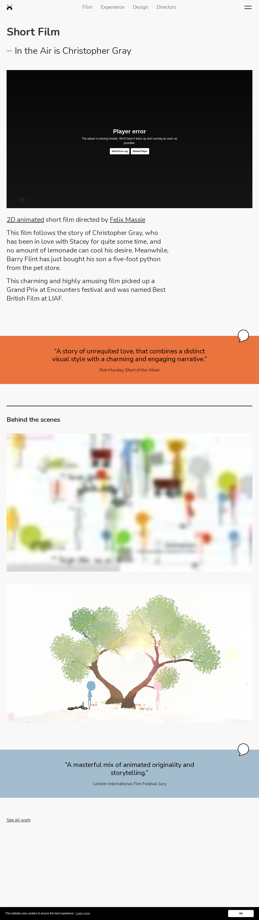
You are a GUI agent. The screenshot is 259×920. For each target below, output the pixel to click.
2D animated (25, 219)
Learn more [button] (83, 913)
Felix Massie (127, 219)
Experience (112, 7)
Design (140, 7)
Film (87, 7)
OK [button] (241, 913)
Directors (167, 7)
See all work (18, 820)
